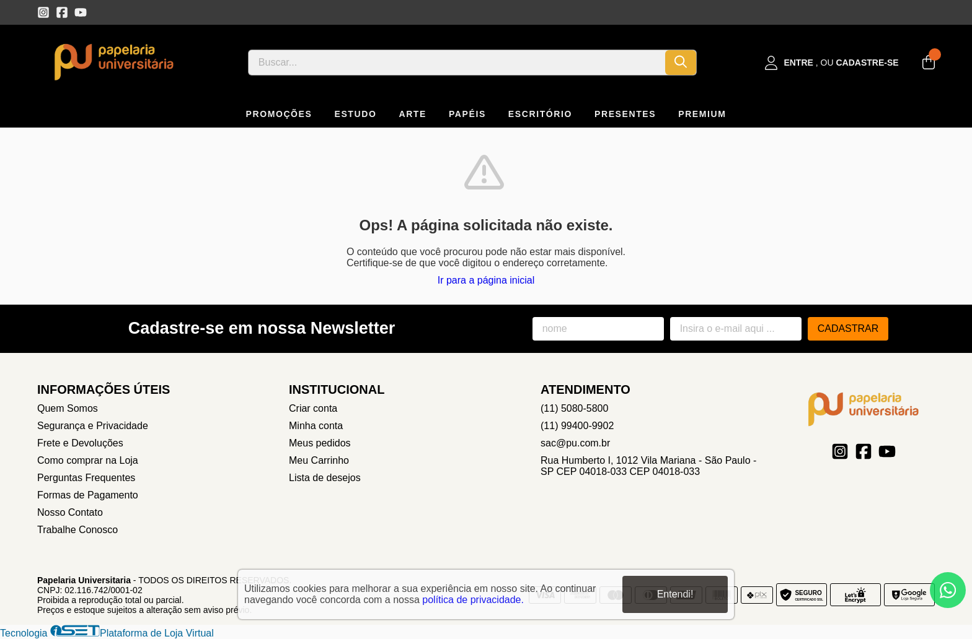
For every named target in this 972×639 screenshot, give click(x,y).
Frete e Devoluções (80, 443)
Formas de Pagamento (87, 495)
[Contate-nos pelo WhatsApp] (948, 590)
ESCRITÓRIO (540, 114)
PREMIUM (702, 114)
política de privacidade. (473, 599)
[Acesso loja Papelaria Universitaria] (832, 63)
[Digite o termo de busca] (457, 62)
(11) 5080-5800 (574, 408)
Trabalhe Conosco (77, 529)
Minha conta (316, 425)
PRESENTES (625, 114)
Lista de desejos (325, 477)
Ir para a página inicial (486, 280)
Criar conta (313, 408)
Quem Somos (67, 408)
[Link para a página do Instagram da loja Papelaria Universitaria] (43, 12)
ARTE (412, 114)
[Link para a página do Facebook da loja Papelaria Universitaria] (62, 12)
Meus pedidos (320, 443)
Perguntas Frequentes (86, 477)
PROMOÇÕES (279, 114)
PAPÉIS (467, 114)
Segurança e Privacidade (92, 425)
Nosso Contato (70, 512)
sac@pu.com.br (575, 443)
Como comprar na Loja (87, 460)
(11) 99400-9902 (577, 425)
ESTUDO (355, 114)
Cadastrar (848, 328)
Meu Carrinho (319, 460)
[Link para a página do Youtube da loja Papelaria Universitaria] (80, 12)
